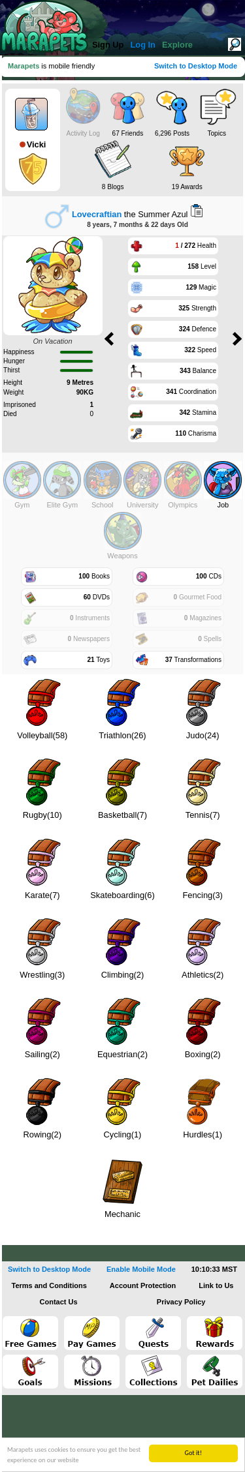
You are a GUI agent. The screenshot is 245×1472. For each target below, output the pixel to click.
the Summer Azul (130, 214)
